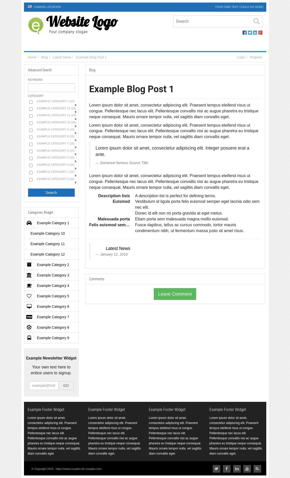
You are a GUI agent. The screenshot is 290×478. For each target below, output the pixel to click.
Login (241, 57)
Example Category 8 (48, 327)
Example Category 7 (48, 317)
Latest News (62, 57)
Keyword (35, 79)
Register (256, 57)
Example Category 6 (48, 306)
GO (66, 385)
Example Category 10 (48, 233)
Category (36, 95)
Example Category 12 (48, 254)
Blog (44, 57)
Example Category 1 (48, 222)
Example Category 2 (48, 264)
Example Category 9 (48, 337)
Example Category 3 (48, 275)
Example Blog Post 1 (91, 57)
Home (32, 57)
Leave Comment (175, 294)
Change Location (44, 6)
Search (51, 193)
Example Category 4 (48, 285)
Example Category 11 (48, 244)
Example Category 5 (48, 296)
